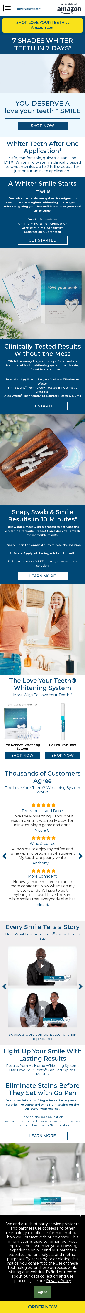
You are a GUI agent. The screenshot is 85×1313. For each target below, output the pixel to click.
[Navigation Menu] (7, 8)
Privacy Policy (58, 1281)
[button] (43, 126)
